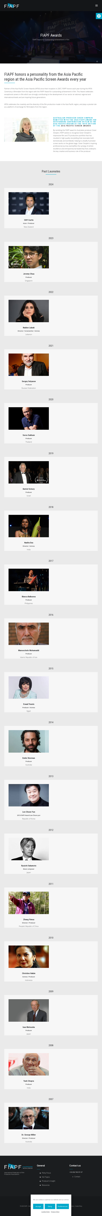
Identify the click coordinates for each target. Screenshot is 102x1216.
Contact (77, 1176)
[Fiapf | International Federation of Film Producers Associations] (13, 5)
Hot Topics (46, 1177)
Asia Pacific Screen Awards (76, 126)
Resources (46, 1185)
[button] (99, 16)
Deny (50, 1206)
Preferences (63, 1206)
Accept (38, 1206)
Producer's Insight (48, 1181)
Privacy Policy (55, 1212)
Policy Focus (46, 1173)
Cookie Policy (45, 1212)
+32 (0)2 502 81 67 (75, 1172)
